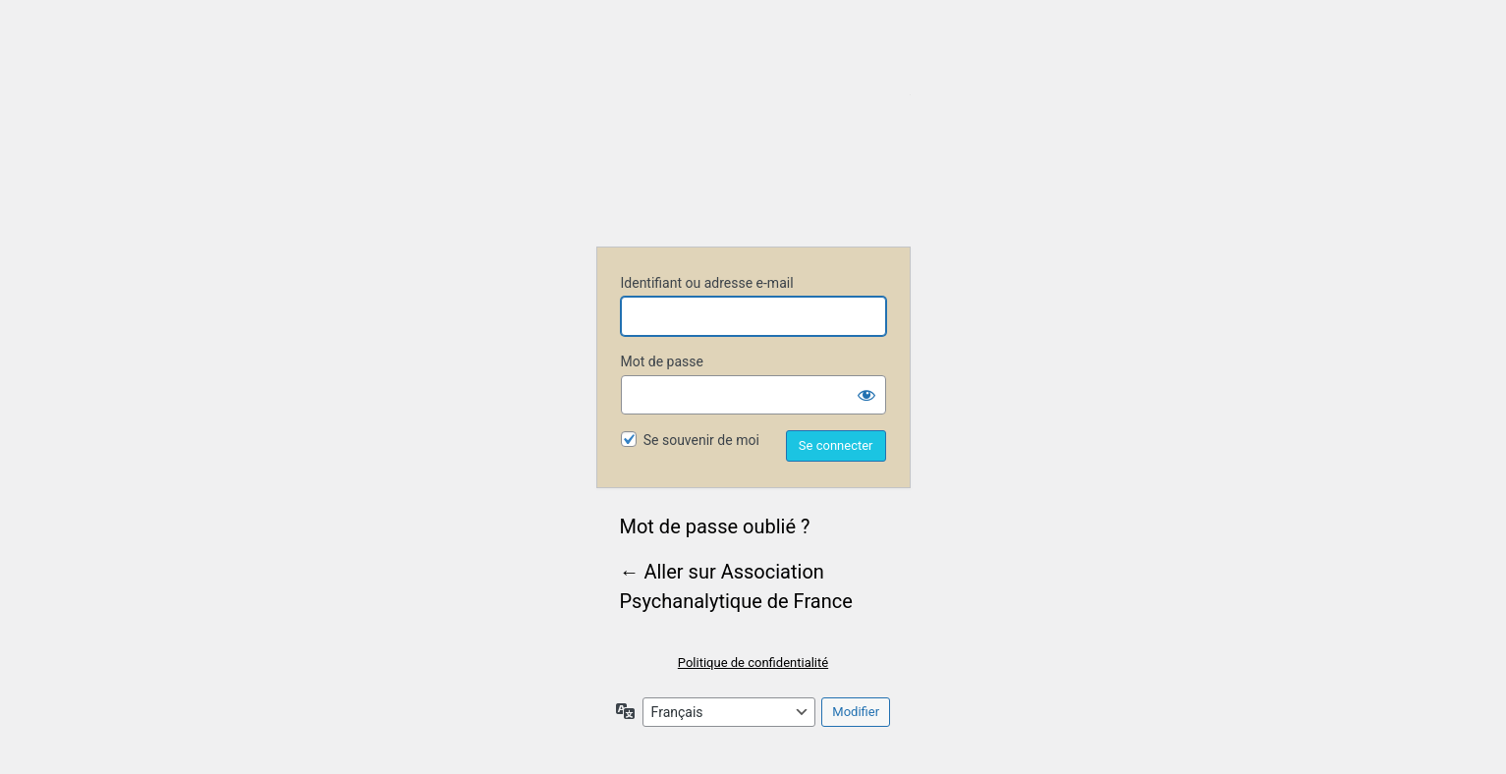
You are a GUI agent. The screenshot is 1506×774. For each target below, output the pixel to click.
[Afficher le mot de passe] (866, 395)
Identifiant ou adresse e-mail (707, 283)
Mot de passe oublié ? (715, 526)
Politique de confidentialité (753, 662)
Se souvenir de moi (701, 440)
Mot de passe (662, 361)
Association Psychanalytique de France (753, 149)
